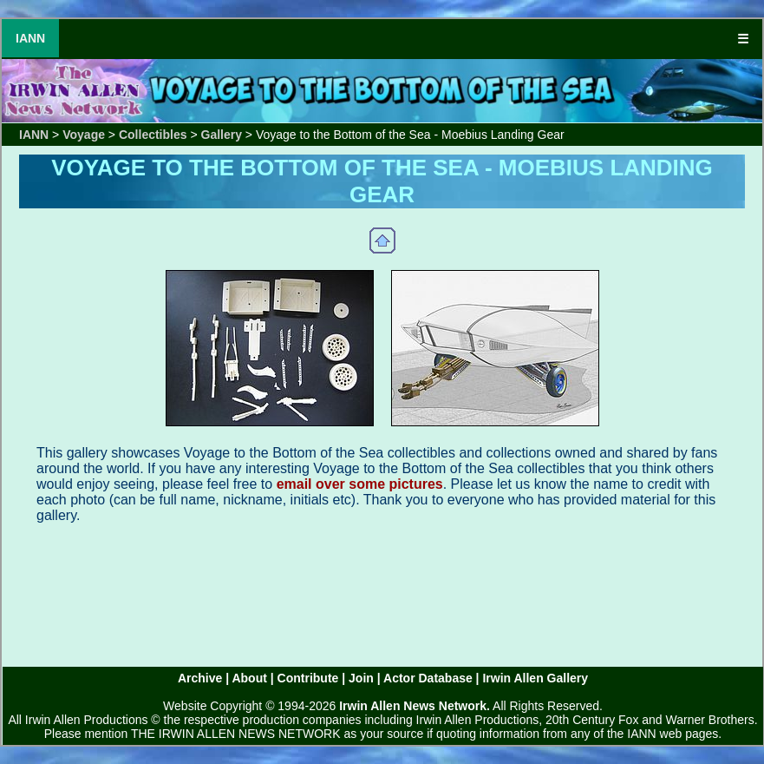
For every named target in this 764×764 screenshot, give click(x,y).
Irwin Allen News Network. (414, 706)
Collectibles (153, 135)
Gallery (221, 135)
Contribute (308, 678)
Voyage (83, 135)
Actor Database (428, 678)
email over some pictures (360, 484)
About (249, 678)
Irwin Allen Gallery (535, 678)
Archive (200, 678)
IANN (30, 38)
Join (361, 678)
